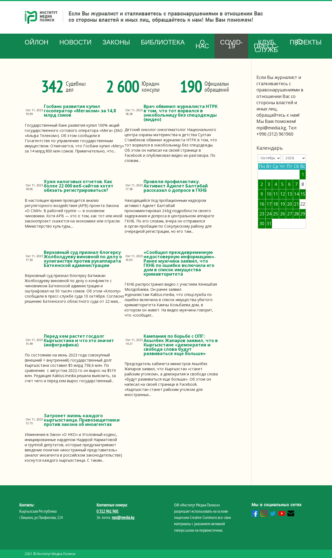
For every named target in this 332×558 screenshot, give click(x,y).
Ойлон (37, 42)
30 (261, 224)
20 (289, 204)
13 (289, 194)
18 (275, 204)
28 (296, 214)
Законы (116, 42)
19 (282, 204)
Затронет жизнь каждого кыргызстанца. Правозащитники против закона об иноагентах (82, 420)
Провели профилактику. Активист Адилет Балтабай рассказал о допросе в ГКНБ (176, 185)
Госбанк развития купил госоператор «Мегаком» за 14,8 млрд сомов (80, 110)
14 (296, 194)
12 (282, 194)
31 (268, 224)
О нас (202, 44)
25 (275, 214)
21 (296, 204)
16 (261, 204)
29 (302, 214)
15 (302, 194)
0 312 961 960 (107, 511)
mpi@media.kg (123, 517)
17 (268, 204)
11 (275, 194)
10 (268, 194)
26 (282, 214)
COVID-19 (231, 44)
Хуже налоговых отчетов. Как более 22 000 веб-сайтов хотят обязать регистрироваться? (78, 185)
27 (289, 214)
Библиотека (163, 42)
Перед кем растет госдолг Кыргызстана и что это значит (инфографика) (79, 340)
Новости (75, 42)
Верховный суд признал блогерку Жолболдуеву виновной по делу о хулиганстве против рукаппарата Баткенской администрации (83, 258)
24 (268, 214)
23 (261, 214)
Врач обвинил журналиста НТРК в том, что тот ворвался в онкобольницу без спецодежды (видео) (181, 112)
